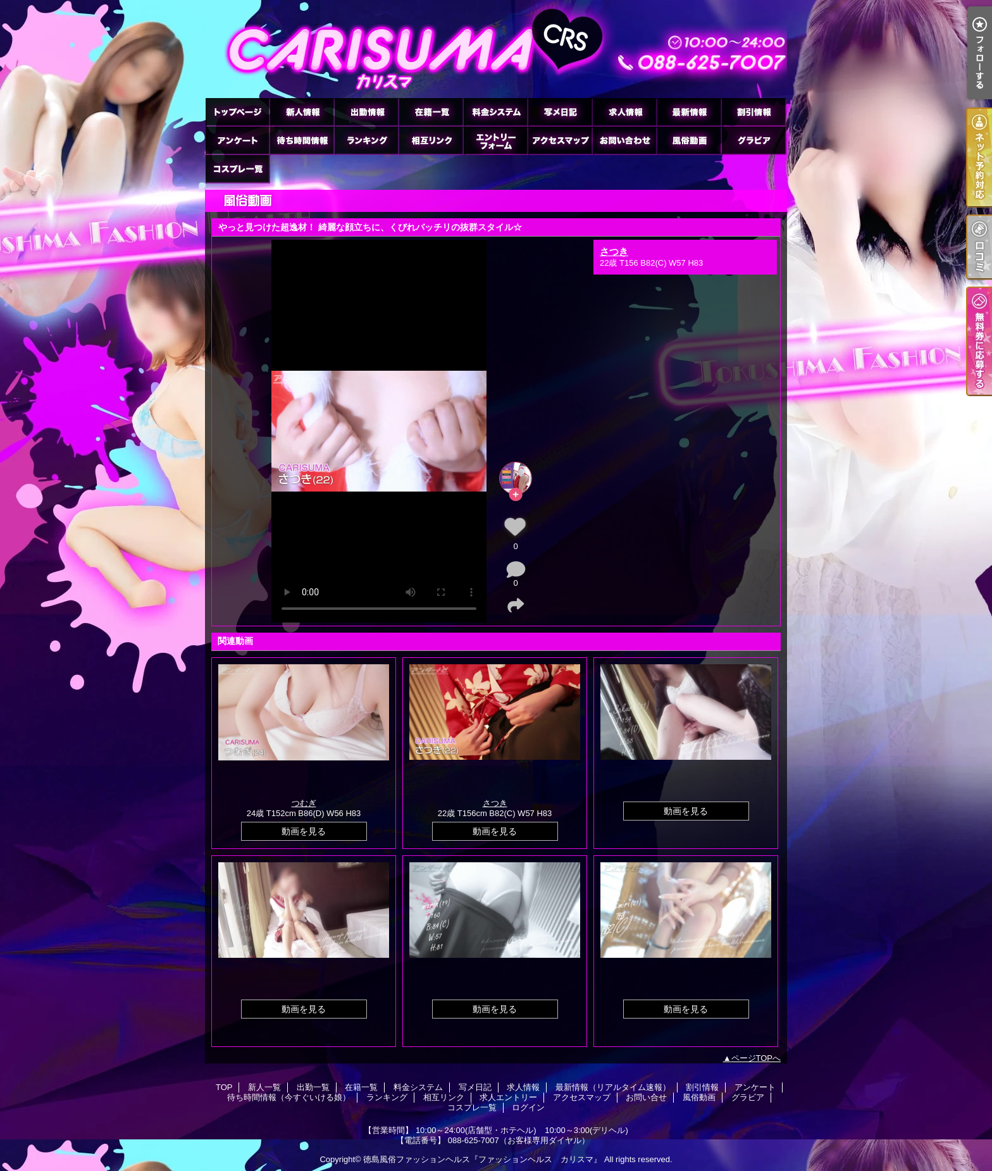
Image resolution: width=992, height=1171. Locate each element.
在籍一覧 (430, 111)
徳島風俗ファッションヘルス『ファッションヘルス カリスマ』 (482, 1159)
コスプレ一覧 (237, 168)
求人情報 (624, 111)
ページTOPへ (756, 1058)
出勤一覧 (366, 111)
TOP (237, 111)
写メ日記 (560, 111)
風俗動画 (689, 140)
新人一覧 (301, 111)
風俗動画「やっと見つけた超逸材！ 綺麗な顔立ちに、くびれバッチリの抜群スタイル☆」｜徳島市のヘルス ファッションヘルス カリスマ (496, 49)
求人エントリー (495, 140)
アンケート (237, 140)
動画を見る (304, 831)
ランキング (366, 140)
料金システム (495, 111)
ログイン (528, 1107)
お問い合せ (624, 140)
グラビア (753, 140)
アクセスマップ (560, 140)
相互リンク (430, 140)
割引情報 (753, 111)
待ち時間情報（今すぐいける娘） (301, 140)
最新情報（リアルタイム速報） (689, 111)
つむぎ (304, 803)
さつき (614, 251)
